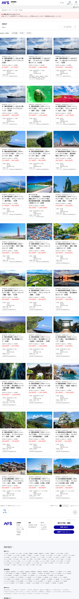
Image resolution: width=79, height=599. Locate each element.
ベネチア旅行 (33, 557)
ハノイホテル (27, 591)
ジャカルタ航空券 (7, 575)
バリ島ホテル (48, 591)
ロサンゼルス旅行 (7, 563)
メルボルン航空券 (35, 583)
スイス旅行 (68, 557)
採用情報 (18, 534)
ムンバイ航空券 (23, 575)
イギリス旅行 (56, 557)
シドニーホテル (37, 593)
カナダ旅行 (50, 563)
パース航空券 (27, 583)
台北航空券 (27, 571)
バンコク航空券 (58, 571)
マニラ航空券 (16, 573)
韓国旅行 (31, 553)
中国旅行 (52, 553)
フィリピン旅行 (16, 555)
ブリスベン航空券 (19, 583)
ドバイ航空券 (53, 583)
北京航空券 (45, 571)
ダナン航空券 (46, 573)
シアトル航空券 (28, 577)
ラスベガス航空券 (19, 577)
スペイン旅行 (22, 559)
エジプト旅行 (26, 564)
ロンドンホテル (22, 593)
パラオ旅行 (25, 553)
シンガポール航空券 (8, 573)
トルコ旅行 (19, 564)
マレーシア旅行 (57, 555)
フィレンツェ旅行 (41, 557)
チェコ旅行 (44, 559)
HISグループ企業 (20, 529)
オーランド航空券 (53, 577)
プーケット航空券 (67, 571)
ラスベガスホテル (7, 593)
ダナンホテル (34, 591)
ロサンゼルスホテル (66, 591)
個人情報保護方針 (32, 527)
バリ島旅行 (29, 555)
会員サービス (70, 3)
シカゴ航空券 (45, 577)
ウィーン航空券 (47, 581)
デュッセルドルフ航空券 (9, 581)
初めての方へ (43, 525)
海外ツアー (6, 551)
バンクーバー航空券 (62, 577)
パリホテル (15, 593)
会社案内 (18, 525)
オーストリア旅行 (7, 559)
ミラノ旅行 (26, 557)
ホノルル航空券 (31, 575)
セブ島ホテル (41, 591)
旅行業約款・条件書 (33, 525)
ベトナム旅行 (36, 555)
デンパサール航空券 (66, 573)
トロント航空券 (7, 579)
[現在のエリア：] (14, 2)
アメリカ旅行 (67, 561)
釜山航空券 (13, 571)
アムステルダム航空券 (38, 581)
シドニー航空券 (55, 581)
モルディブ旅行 (59, 561)
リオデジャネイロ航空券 (26, 579)
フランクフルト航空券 (65, 579)
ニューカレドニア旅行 (44, 561)
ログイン (77, 7)
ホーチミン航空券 (31, 573)
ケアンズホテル (45, 593)
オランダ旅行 (29, 559)
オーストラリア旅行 (59, 559)
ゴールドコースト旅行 (15, 561)
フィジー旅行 (35, 561)
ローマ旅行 (20, 557)
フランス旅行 (49, 557)
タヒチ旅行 (52, 561)
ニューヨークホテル (57, 591)
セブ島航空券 (23, 573)
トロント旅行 (66, 563)
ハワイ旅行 (6, 553)
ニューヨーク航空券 (36, 577)
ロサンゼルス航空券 (58, 575)
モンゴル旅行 (7, 557)
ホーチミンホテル (19, 591)
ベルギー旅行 (15, 559)
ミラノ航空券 (56, 579)
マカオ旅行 (46, 553)
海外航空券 (6, 569)
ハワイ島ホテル (15, 589)
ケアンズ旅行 (7, 561)
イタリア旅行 (14, 557)
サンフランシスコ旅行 (25, 563)
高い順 (28, 33)
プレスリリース (19, 527)
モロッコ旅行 (39, 564)
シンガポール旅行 (59, 553)
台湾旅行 (36, 553)
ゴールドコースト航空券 (9, 583)
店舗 (62, 2)
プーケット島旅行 (7, 555)
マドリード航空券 (28, 581)
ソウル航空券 (7, 571)
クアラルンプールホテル (9, 591)
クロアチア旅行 (37, 559)
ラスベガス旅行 (16, 563)
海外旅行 (9, 547)
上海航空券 (39, 571)
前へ (53, 506)
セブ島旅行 (23, 555)
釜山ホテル (36, 589)
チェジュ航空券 (20, 571)
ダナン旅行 (42, 555)
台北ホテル (42, 589)
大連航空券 (51, 571)
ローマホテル (29, 593)
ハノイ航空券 (39, 573)
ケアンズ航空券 (63, 581)
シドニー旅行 (67, 559)
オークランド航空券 (44, 583)
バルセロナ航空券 (19, 581)
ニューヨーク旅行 (35, 563)
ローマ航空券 (49, 579)
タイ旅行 (66, 553)
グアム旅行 (12, 553)
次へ (74, 506)
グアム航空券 (50, 575)
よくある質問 (43, 527)
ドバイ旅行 (13, 564)
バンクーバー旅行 (58, 563)
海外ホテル (6, 587)
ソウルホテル (29, 589)
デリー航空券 (15, 575)
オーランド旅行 (43, 563)
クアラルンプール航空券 (56, 573)
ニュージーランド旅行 (26, 561)
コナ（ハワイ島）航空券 (41, 575)
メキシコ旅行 (7, 564)
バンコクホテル (65, 589)
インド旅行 (64, 555)
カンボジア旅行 (49, 555)
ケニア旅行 (32, 564)
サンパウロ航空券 (15, 579)
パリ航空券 (42, 579)
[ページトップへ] (74, 520)
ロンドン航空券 (35, 579)
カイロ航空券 (60, 583)
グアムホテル (22, 589)
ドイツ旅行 (62, 557)
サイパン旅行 (19, 553)
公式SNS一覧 (44, 529)
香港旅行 (41, 553)
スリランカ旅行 (71, 555)
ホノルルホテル (7, 589)
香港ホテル (48, 589)
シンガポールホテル (56, 589)
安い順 (21, 33)
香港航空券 (33, 571)
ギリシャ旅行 (51, 559)
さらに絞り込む (68, 26)
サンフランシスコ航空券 (9, 577)
